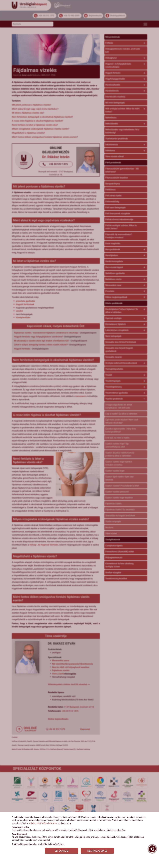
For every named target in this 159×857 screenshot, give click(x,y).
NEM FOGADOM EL (97, 850)
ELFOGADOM (61, 850)
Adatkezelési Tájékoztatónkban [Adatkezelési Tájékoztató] (43, 823)
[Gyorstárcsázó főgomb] (152, 849)
